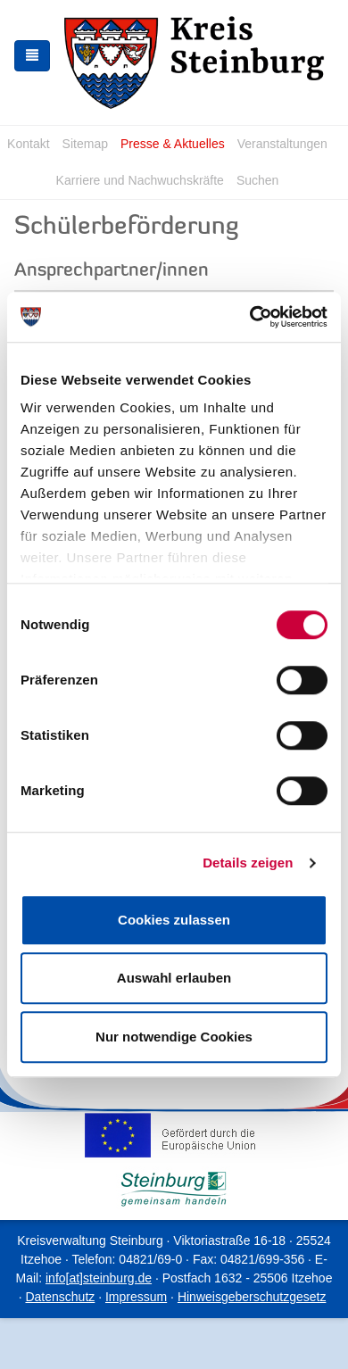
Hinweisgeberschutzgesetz (252, 1297)
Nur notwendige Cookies (174, 1036)
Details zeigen (248, 862)
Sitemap (85, 144)
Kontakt (28, 144)
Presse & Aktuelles (172, 144)
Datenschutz (60, 1297)
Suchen (257, 180)
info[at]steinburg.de (99, 1278)
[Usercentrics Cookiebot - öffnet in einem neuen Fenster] (250, 316)
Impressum (136, 1297)
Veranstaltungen (282, 144)
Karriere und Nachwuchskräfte (140, 180)
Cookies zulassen (174, 919)
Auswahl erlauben (174, 977)
